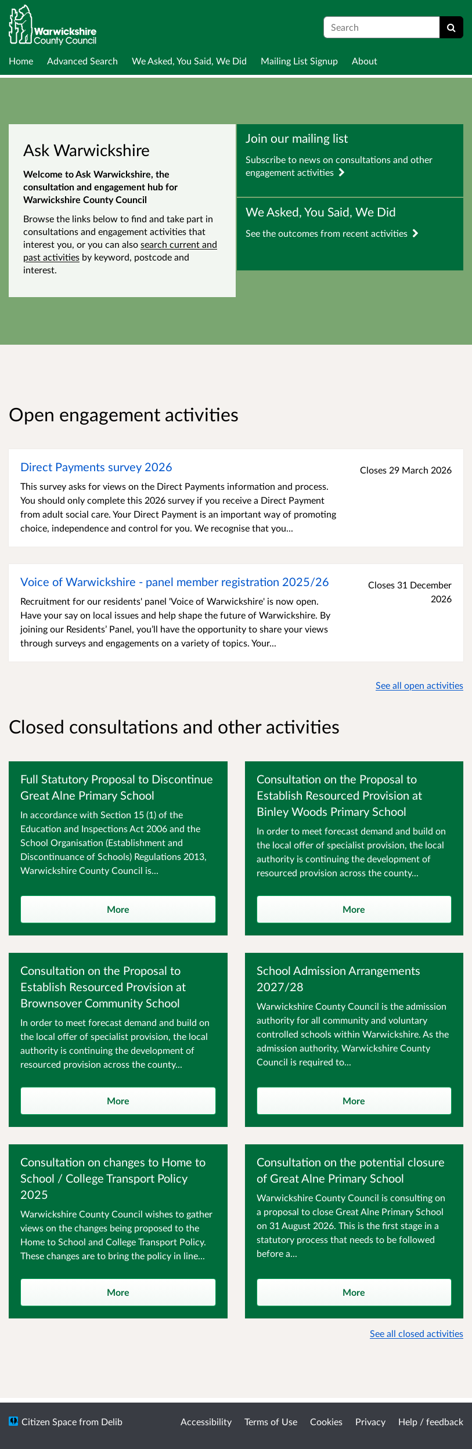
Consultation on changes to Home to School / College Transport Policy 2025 (113, 1178)
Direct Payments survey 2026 (96, 467)
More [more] (118, 909)
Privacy (370, 1421)
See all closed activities (416, 1333)
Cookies (326, 1421)
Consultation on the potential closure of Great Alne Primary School (351, 1170)
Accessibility (206, 1421)
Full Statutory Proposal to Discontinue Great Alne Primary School (116, 787)
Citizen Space (49, 1421)
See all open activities (419, 685)
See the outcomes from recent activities (332, 233)
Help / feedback (430, 1421)
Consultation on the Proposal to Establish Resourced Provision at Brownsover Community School (103, 986)
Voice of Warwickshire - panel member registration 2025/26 (174, 581)
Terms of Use (270, 1421)
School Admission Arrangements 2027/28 (338, 978)
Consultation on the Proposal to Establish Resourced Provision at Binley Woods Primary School (339, 795)
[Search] (451, 27)
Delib (111, 1421)
